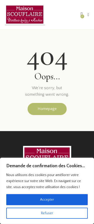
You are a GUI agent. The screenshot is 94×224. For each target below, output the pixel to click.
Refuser (47, 213)
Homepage (47, 108)
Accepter (47, 200)
